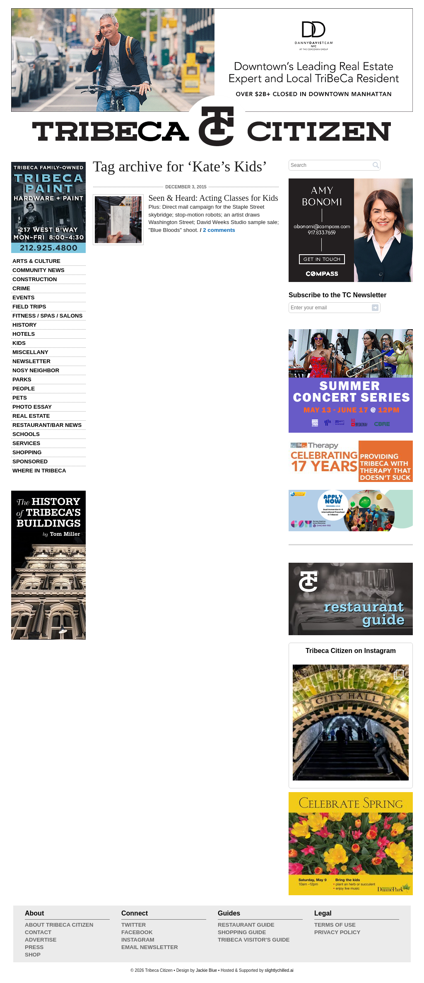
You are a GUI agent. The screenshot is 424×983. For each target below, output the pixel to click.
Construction (34, 279)
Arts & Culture (36, 261)
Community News (38, 270)
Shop (33, 955)
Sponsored (30, 461)
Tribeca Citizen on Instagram (351, 650)
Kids (19, 343)
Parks (21, 379)
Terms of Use (335, 925)
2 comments (219, 230)
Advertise (40, 940)
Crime (21, 288)
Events (23, 297)
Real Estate (31, 416)
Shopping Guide (242, 932)
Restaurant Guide (246, 925)
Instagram (137, 940)
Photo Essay (32, 407)
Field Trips (29, 307)
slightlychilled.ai (279, 970)
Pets (19, 398)
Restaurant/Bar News (47, 425)
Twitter (133, 925)
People (23, 388)
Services (26, 443)
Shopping (26, 452)
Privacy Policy (337, 932)
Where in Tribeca (39, 470)
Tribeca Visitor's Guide (254, 940)
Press (34, 947)
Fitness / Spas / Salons (47, 316)
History (24, 325)
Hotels (23, 334)
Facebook (137, 932)
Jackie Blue (206, 970)
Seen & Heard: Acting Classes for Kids (213, 197)
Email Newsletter (149, 947)
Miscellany (30, 352)
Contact (38, 932)
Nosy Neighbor (35, 370)
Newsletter (31, 361)
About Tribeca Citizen (59, 925)
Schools (26, 434)
